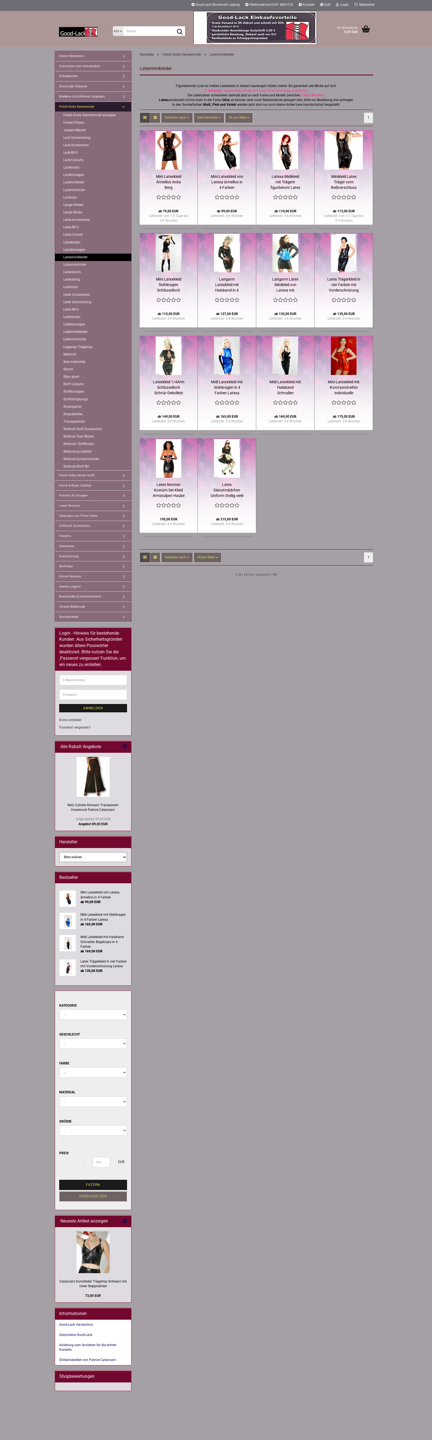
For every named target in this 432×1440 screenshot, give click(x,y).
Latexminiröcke (74, 265)
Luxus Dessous (69, 505)
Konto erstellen (70, 720)
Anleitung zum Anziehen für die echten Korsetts (88, 1347)
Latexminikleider (75, 257)
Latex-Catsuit (73, 235)
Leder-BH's (71, 309)
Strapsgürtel (72, 407)
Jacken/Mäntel (74, 130)
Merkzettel (364, 5)
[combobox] (177, 118)
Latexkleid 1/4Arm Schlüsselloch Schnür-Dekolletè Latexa (168, 388)
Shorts (68, 369)
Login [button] (342, 5)
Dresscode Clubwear (73, 86)
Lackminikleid (73, 182)
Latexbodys (71, 242)
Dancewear (66, 546)
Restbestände (68, 617)
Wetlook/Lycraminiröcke (81, 459)
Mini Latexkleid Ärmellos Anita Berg (168, 182)
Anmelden (93, 708)
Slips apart (71, 377)
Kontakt (307, 5)
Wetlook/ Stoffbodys (78, 444)
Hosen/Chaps (73, 122)
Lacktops (70, 197)
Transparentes (74, 421)
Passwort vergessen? (75, 727)
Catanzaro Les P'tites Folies (78, 516)
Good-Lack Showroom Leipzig (215, 5)
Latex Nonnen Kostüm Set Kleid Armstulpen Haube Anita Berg (169, 490)
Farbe (64, 1063)
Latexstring (71, 279)
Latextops (70, 287)
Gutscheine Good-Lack (75, 1335)
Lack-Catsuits (73, 160)
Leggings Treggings (78, 347)
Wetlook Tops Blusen (78, 436)
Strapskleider (73, 414)
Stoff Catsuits (73, 384)
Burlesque (66, 566)
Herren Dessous (70, 576)
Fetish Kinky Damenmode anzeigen (89, 115)
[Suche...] (118, 31)
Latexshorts (72, 272)
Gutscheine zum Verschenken (79, 66)
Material (67, 1092)
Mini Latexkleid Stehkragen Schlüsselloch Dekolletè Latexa (169, 285)
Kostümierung (69, 556)
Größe (65, 1121)
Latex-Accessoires (76, 220)
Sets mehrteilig (74, 362)
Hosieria (65, 536)
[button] (325, 5)
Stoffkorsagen (73, 391)
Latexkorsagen (74, 250)
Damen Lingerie (70, 586)
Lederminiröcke (74, 339)
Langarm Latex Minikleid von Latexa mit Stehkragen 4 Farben (285, 285)
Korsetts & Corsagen (73, 495)
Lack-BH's (70, 152)
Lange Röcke (72, 212)
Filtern (93, 1185)
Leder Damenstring (77, 302)
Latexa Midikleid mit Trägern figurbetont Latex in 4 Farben (285, 182)
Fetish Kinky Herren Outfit (77, 475)
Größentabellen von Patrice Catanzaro (87, 1360)
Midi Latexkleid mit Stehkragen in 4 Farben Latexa (227, 387)
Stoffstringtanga (75, 399)
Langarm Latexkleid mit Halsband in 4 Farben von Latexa (227, 285)
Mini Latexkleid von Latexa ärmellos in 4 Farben (227, 182)
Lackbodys (71, 167)
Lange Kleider (73, 205)
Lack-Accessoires (76, 145)
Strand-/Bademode (72, 606)
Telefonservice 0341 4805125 (269, 5)
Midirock (69, 354)
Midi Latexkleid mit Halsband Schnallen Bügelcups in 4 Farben (285, 388)
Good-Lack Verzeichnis (76, 1325)
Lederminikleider (75, 332)
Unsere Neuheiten (71, 56)
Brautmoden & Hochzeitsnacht (80, 596)
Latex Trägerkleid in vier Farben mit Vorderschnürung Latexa (343, 285)
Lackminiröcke (74, 190)
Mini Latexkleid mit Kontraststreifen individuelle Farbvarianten (344, 388)
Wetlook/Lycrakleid (77, 451)
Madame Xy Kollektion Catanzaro (82, 96)
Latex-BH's (71, 227)
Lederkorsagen (74, 324)
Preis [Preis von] (64, 1153)
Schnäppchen (68, 76)
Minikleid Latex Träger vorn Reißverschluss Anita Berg (344, 182)
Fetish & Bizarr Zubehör (75, 485)
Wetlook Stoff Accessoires (82, 429)
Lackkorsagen (73, 175)
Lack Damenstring (76, 138)
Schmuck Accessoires (74, 526)
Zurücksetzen (93, 1196)
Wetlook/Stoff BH (76, 466)
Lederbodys (71, 317)
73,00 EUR (93, 1296)
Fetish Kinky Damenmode (76, 106)
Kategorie (68, 1005)
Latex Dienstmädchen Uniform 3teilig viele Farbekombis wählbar (227, 490)
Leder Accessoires (76, 295)
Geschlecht (69, 1034)
